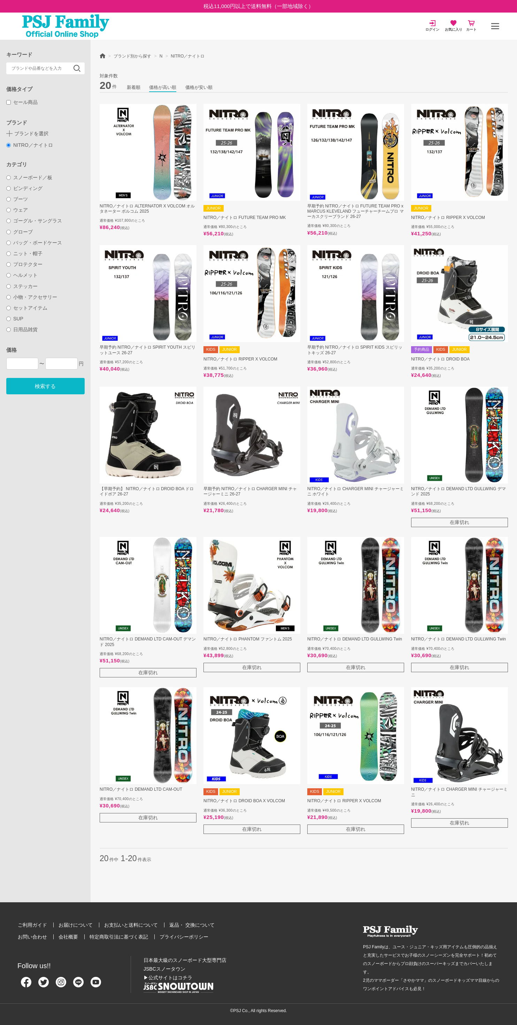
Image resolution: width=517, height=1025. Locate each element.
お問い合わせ (32, 937)
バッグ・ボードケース (34, 242)
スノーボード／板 (29, 177)
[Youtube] (96, 985)
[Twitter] (43, 985)
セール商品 (22, 102)
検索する (45, 386)
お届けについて (76, 925)
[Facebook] (26, 985)
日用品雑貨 (22, 329)
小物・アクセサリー (31, 297)
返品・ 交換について (192, 925)
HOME (102, 55)
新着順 (133, 87)
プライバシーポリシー (184, 937)
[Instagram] (61, 985)
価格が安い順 (199, 87)
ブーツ (17, 199)
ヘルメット (22, 275)
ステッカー (22, 286)
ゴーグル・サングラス (34, 220)
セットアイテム (27, 308)
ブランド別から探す (132, 56)
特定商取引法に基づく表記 (119, 937)
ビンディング (24, 188)
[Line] (78, 985)
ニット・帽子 (24, 253)
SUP (14, 318)
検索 (77, 68)
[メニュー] (495, 26)
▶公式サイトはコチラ (168, 977)
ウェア (17, 210)
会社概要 (68, 937)
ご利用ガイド (32, 925)
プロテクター (24, 264)
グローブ (19, 232)
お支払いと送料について (131, 925)
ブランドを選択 (31, 133)
